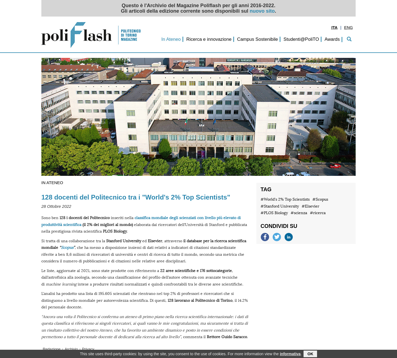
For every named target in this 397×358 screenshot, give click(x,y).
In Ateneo (171, 39)
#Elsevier (310, 206)
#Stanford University (280, 206)
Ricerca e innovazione (209, 39)
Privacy (88, 349)
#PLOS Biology (274, 213)
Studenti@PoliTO (301, 39)
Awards (332, 39)
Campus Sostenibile (257, 39)
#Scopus (320, 199)
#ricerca (318, 213)
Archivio (71, 349)
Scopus (67, 247)
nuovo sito (262, 11)
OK (310, 354)
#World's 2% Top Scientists (285, 199)
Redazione (52, 349)
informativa (290, 354)
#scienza (299, 213)
